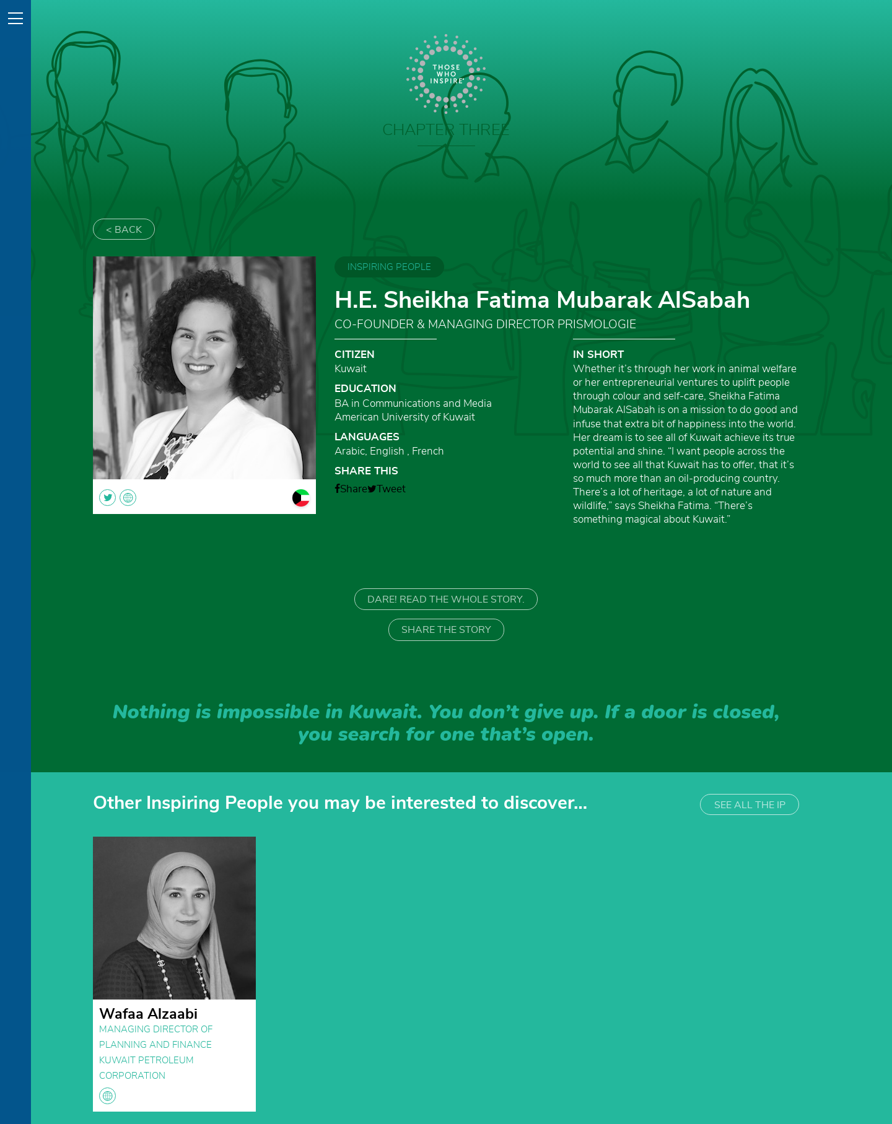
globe (107, 1095)
